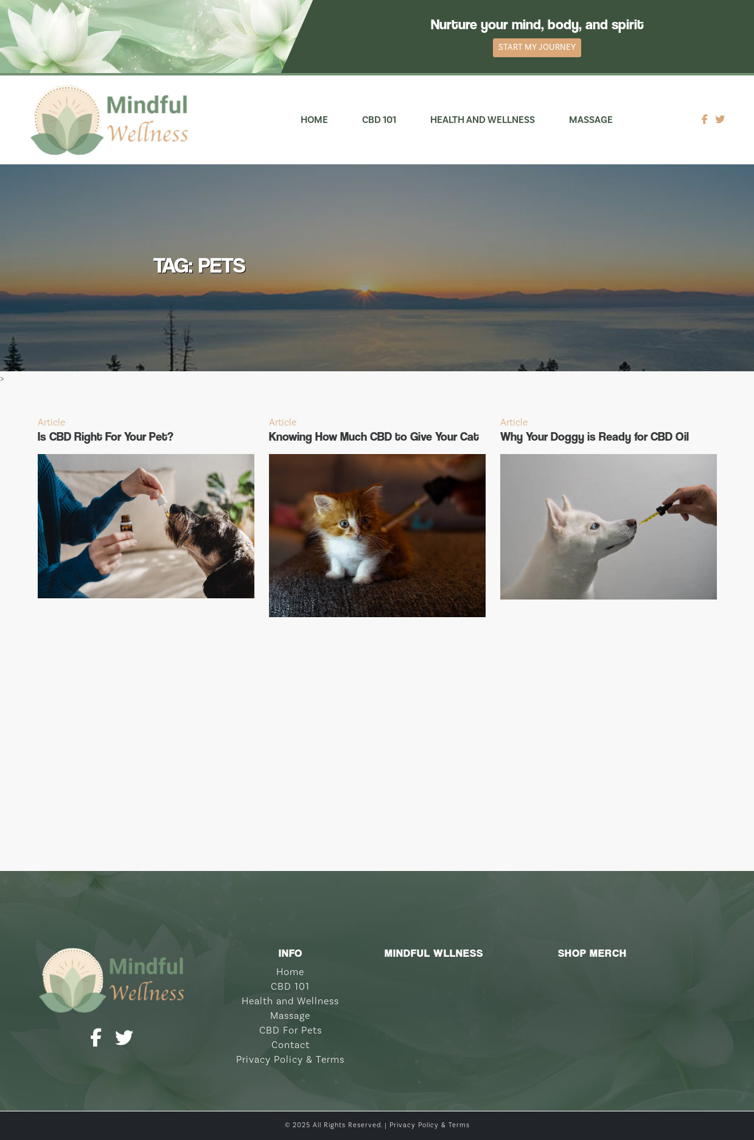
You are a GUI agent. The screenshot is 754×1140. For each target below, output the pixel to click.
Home (314, 120)
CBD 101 (379, 120)
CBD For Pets (290, 1030)
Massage (591, 120)
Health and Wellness (482, 120)
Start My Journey (537, 47)
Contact (290, 1045)
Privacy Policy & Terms (290, 1060)
